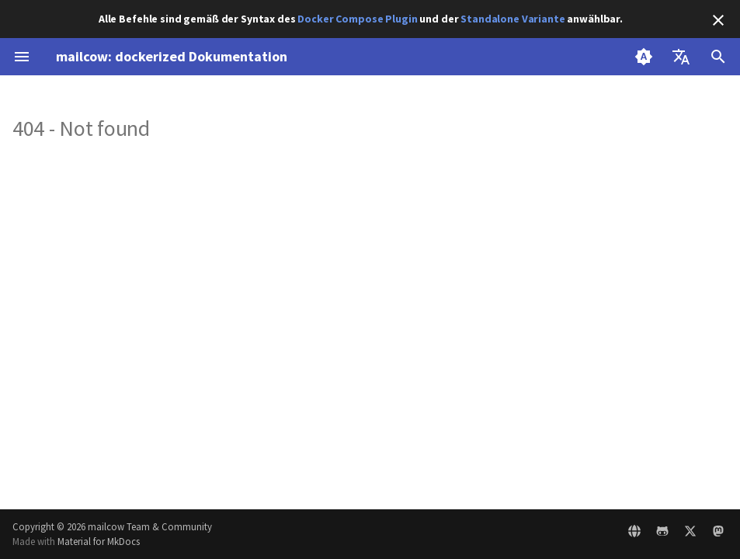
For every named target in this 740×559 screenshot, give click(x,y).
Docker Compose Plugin (357, 19)
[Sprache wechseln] (681, 56)
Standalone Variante (512, 19)
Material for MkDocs (98, 541)
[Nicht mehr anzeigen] (718, 20)
